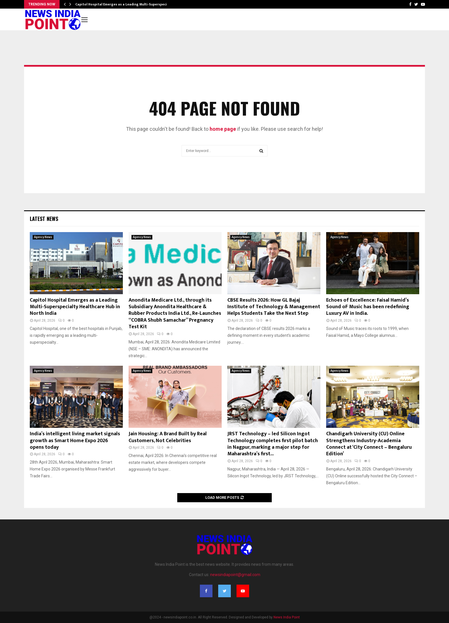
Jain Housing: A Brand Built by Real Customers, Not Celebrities (168, 437)
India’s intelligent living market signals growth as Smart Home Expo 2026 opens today (75, 441)
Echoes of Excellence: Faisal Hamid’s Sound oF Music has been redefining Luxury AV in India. (367, 307)
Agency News (43, 237)
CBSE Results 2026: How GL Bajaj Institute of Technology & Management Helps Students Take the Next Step (273, 307)
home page (223, 129)
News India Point (286, 617)
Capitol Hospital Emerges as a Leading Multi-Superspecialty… (125, 4)
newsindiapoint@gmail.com (235, 574)
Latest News (44, 218)
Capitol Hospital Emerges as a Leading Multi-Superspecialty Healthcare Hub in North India (75, 307)
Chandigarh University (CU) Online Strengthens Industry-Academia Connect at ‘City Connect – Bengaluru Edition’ (369, 444)
